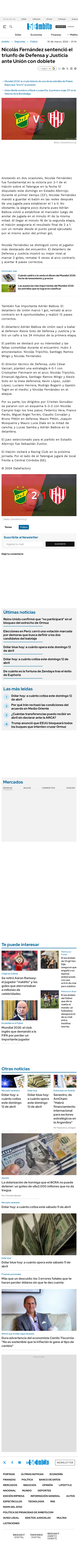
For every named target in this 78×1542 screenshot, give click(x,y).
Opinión (47, 1485)
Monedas (7, 788)
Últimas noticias (32, 1474)
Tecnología (36, 1501)
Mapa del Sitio (12, 1507)
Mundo (27, 1490)
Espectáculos (12, 1501)
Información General (45, 1496)
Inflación (36, 19)
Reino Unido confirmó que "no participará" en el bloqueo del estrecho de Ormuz (37, 621)
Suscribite (60, 544)
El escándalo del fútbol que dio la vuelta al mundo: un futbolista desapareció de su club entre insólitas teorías (68, 1010)
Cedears (70, 788)
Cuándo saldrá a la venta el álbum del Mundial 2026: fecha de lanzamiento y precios (47, 277)
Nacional (9, 1490)
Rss (52, 1501)
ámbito (5, 41)
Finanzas (56, 34)
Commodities (48, 788)
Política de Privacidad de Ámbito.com (28, 1512)
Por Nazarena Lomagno (65, 1127)
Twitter (4, 1462)
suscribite (60, 26)
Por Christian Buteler (11, 1195)
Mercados (10, 1485)
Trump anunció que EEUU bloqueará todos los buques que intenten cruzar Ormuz (42, 725)
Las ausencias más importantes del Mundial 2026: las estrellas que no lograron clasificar (46, 287)
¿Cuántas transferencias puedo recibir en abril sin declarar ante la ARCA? (41, 716)
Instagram (19, 1462)
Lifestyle (65, 1485)
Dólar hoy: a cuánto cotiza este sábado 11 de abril (36, 1207)
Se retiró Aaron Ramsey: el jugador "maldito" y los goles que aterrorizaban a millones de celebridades (19, 986)
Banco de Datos (49, 1479)
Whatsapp (44, 1462)
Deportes (20, 41)
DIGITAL (19, 1536)
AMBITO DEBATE (54, 1536)
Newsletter (65, 1462)
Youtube (35, 1462)
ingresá (71, 26)
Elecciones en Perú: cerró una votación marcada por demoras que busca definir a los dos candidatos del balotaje (37, 634)
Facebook (12, 1462)
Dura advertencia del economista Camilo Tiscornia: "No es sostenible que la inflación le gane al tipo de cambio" (38, 1342)
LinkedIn (27, 1462)
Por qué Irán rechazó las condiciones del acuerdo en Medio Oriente (40, 706)
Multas (61, 1517)
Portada (9, 1474)
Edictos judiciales (38, 1517)
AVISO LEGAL (11, 1517)
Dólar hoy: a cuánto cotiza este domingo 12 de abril (35, 661)
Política (27, 1479)
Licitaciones (11, 1523)
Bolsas (27, 788)
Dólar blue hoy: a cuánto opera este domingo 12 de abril (37, 649)
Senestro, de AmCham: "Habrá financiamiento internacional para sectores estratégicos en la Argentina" (65, 1108)
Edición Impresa (13, 1496)
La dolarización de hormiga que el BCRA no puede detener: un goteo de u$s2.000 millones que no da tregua (38, 1186)
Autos (70, 1496)
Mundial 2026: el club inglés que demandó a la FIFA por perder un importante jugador (19, 1033)
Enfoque (62, 19)
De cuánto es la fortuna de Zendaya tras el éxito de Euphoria (37, 673)
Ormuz (49, 19)
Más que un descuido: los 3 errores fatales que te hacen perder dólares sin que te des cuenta (37, 1280)
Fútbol (33, 41)
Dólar (24, 19)
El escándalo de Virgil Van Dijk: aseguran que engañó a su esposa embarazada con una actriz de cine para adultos (68, 972)
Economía (36, 34)
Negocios (29, 1485)
